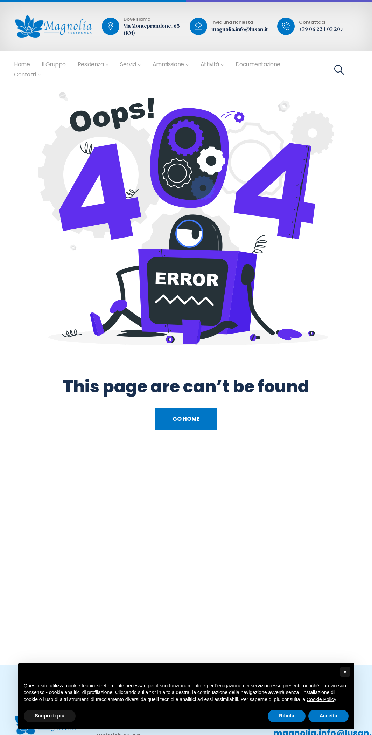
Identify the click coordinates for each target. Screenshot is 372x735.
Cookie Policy (321, 699)
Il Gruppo (54, 64)
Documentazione (258, 64)
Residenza (91, 64)
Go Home (186, 419)
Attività (210, 64)
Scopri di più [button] (50, 716)
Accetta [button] (328, 716)
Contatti (25, 74)
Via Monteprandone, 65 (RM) (152, 29)
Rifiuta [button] (286, 716)
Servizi (128, 64)
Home (22, 64)
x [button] (345, 671)
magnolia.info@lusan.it (239, 29)
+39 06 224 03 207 (321, 29)
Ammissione (168, 64)
